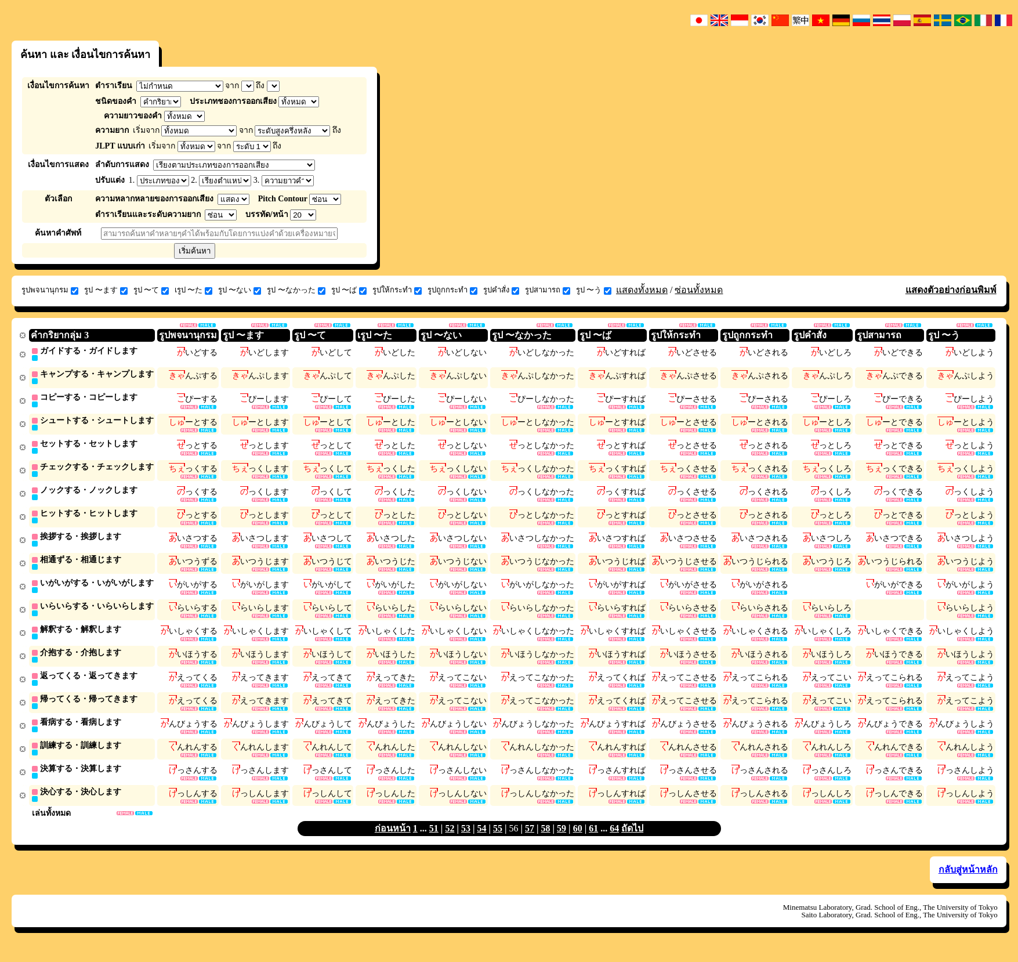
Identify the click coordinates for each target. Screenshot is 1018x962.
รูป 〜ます (105, 290)
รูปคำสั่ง (501, 290)
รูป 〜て (151, 290)
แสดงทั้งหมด (642, 290)
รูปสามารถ (547, 290)
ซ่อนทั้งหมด (699, 290)
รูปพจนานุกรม (49, 290)
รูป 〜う (593, 290)
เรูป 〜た (193, 290)
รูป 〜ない (239, 290)
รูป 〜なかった (296, 290)
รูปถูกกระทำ (452, 290)
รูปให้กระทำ (397, 290)
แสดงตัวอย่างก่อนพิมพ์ (951, 290)
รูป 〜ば (349, 290)
